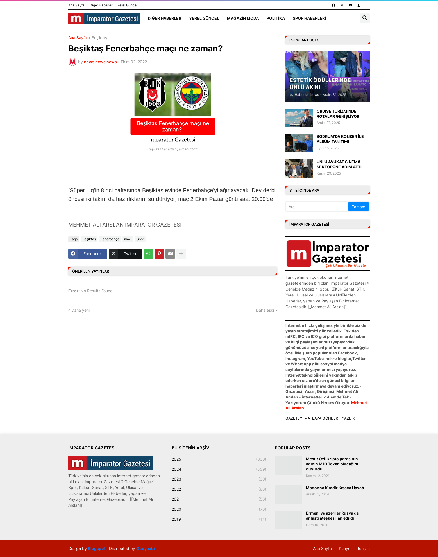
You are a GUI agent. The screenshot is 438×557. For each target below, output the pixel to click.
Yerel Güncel (127, 5)
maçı (128, 239)
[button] (365, 18)
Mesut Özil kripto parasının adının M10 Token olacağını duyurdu (332, 463)
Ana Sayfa (76, 5)
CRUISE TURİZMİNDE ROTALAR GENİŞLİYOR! (339, 114)
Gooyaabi (145, 548)
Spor (140, 239)
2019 (219, 519)
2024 (219, 469)
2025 (219, 459)
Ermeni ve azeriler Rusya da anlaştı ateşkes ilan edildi (332, 515)
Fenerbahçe (110, 239)
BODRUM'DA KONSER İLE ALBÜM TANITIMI (340, 139)
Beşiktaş (99, 38)
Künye (344, 548)
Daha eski (265, 310)
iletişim (363, 548)
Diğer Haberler (101, 5)
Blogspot (96, 548)
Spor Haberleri (309, 18)
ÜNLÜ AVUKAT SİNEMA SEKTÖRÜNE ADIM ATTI (339, 164)
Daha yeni (80, 310)
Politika (276, 18)
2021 (219, 499)
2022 (219, 489)
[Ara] (317, 206)
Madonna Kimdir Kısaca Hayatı (335, 487)
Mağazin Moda (243, 18)
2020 (219, 509)
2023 (219, 479)
